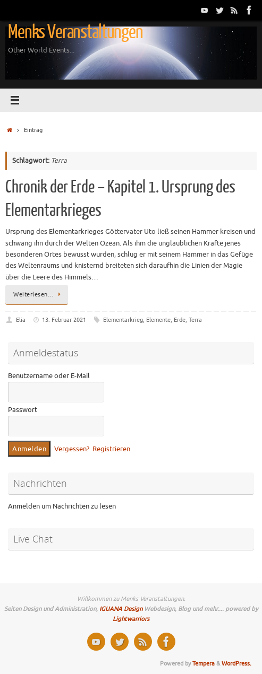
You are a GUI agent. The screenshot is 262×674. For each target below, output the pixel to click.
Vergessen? (71, 449)
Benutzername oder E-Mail (49, 376)
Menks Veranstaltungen (75, 32)
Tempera (203, 663)
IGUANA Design (120, 608)
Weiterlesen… (38, 294)
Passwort (22, 410)
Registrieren (111, 449)
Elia (21, 319)
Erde (179, 319)
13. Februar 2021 (64, 319)
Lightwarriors (131, 619)
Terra (195, 319)
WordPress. (236, 663)
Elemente (158, 319)
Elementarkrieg (123, 319)
